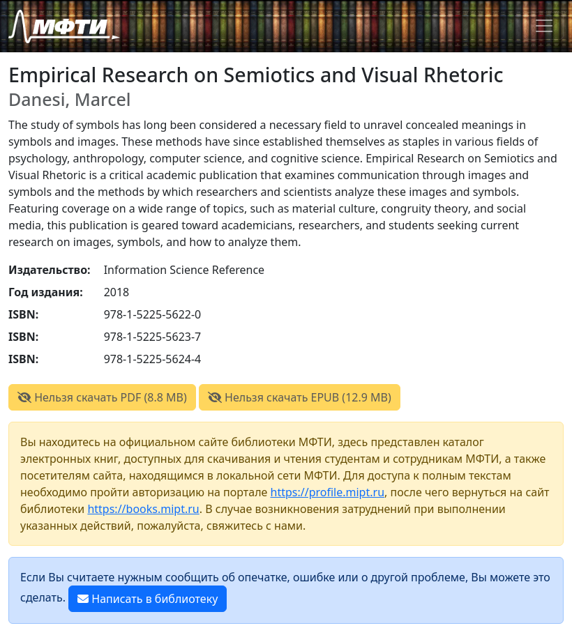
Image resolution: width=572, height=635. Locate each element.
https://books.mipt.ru (143, 509)
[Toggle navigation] (544, 26)
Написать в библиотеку (147, 598)
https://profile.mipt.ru (328, 492)
